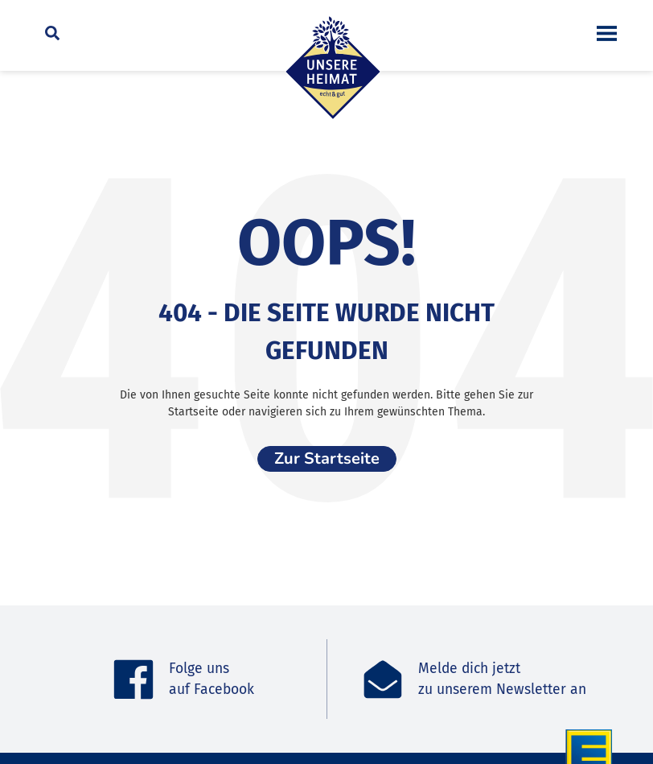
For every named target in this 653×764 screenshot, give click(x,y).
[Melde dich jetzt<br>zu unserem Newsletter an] (383, 679)
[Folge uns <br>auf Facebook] (133, 679)
